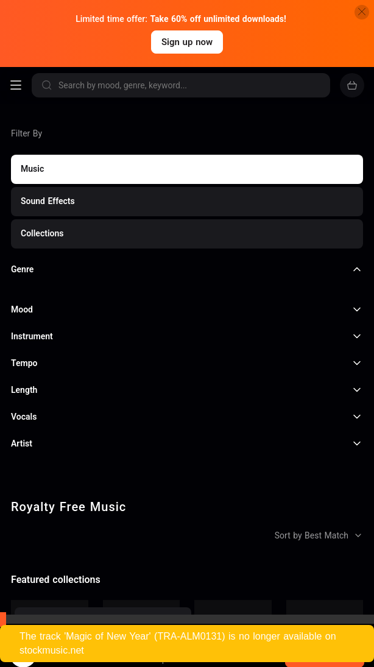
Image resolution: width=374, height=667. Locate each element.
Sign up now (187, 42)
